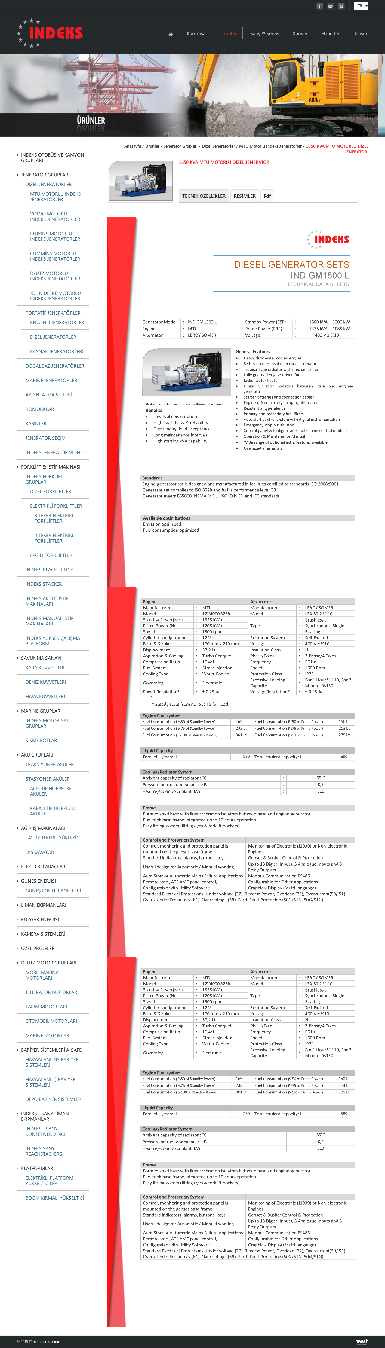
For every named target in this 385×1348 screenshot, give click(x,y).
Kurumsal (197, 33)
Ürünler (228, 33)
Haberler (331, 33)
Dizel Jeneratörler (218, 146)
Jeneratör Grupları (181, 146)
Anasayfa (132, 146)
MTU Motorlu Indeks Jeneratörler (270, 146)
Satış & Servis (264, 33)
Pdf (267, 196)
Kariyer (300, 33)
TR (360, 5)
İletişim (360, 33)
